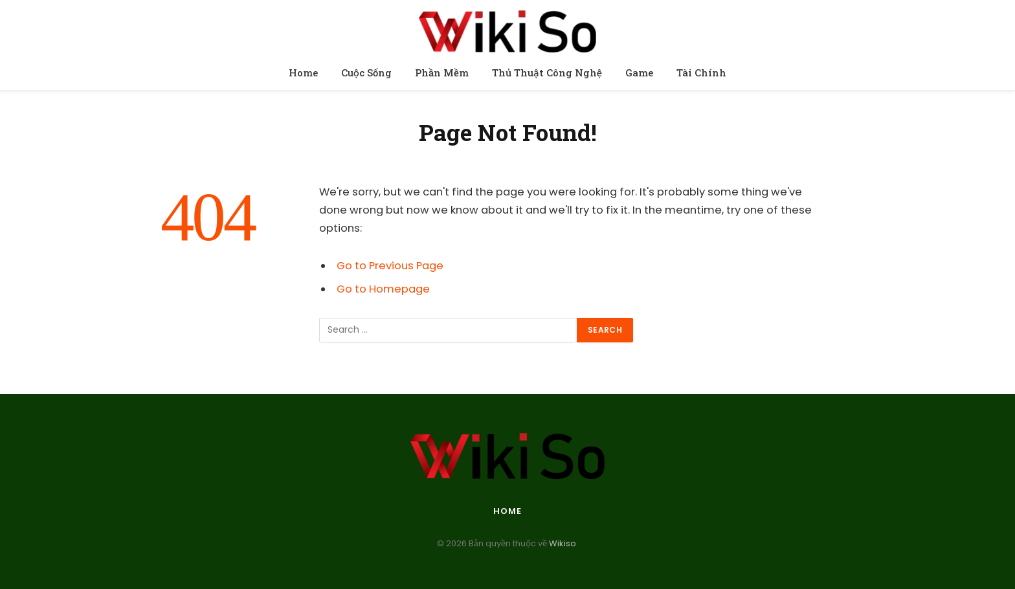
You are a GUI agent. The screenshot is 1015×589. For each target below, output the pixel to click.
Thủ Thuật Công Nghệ (547, 72)
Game (639, 72)
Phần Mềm (442, 72)
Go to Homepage (383, 289)
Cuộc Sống (366, 72)
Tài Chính (701, 72)
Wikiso (561, 543)
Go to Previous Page (390, 265)
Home (303, 72)
